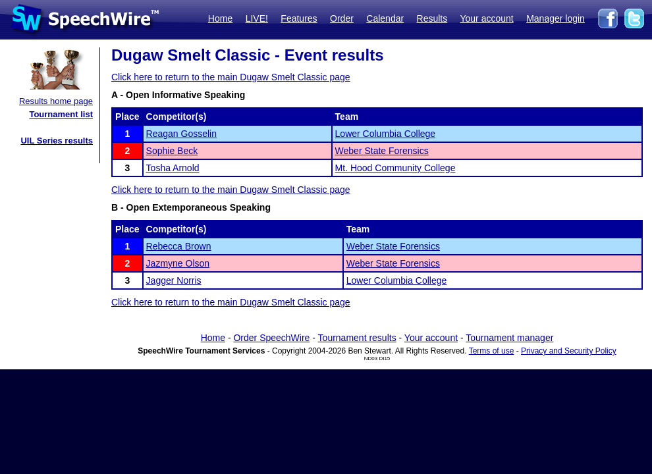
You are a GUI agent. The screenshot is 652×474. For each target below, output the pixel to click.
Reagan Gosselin (181, 133)
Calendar (385, 18)
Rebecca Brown (178, 246)
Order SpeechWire (271, 337)
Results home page (56, 101)
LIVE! (257, 18)
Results (432, 18)
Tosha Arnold (173, 168)
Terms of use (491, 351)
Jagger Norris (174, 280)
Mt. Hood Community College (395, 168)
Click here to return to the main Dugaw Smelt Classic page (230, 77)
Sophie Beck (172, 150)
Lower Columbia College (385, 133)
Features (299, 18)
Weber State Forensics (382, 150)
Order (342, 18)
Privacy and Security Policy (568, 351)
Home (220, 18)
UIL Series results (56, 140)
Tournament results (357, 337)
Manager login (555, 18)
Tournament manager (509, 337)
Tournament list (61, 114)
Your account (486, 18)
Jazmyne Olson (177, 263)
